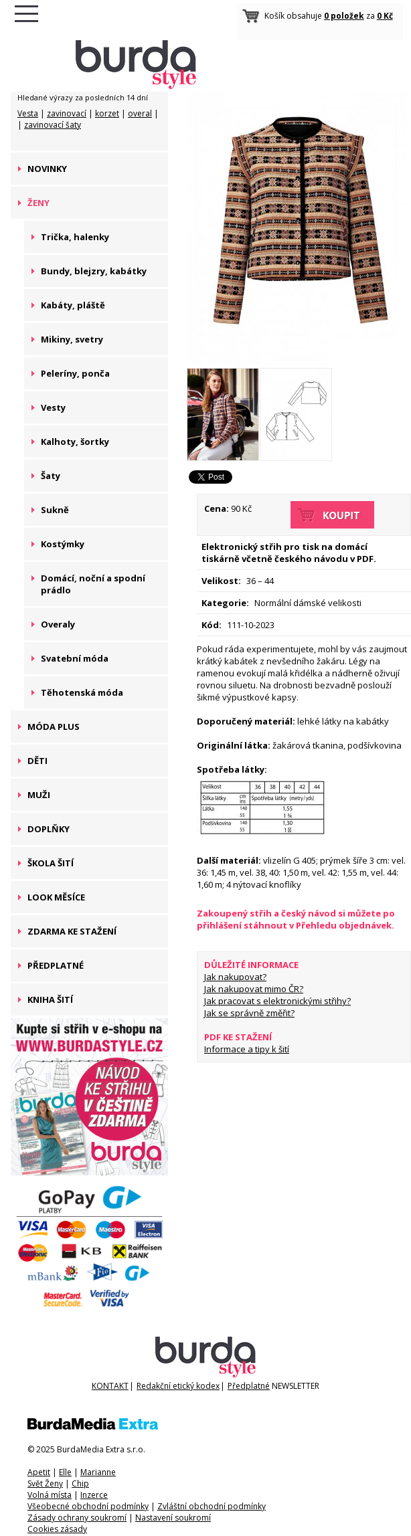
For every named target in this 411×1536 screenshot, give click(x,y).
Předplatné (249, 1385)
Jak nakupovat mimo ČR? (253, 989)
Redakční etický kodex (178, 1385)
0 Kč (385, 15)
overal (140, 113)
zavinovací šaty (52, 124)
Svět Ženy (45, 1483)
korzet (107, 113)
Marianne (98, 1472)
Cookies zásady (57, 1529)
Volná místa (49, 1495)
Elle (65, 1472)
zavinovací (66, 113)
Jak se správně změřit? (249, 1013)
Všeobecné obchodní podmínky (88, 1506)
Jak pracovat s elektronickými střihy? (277, 1001)
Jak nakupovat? (235, 977)
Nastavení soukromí (173, 1517)
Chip (80, 1483)
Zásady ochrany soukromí (77, 1517)
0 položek (344, 15)
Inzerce (94, 1495)
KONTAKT (110, 1385)
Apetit (38, 1472)
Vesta (27, 113)
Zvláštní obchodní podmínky (211, 1506)
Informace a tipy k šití (246, 1049)
